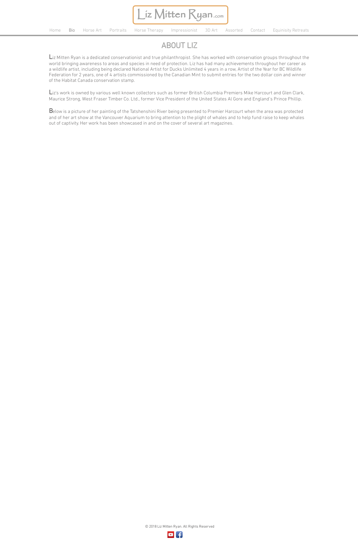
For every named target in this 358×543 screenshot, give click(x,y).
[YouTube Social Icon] (170, 534)
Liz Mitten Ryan (174, 14)
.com (218, 16)
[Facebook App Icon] (179, 534)
